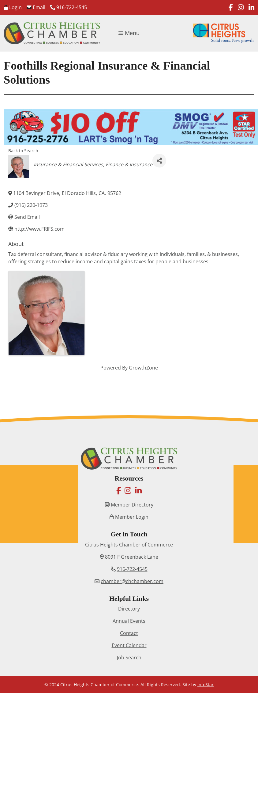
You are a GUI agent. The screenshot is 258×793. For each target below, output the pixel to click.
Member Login (131, 517)
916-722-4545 (68, 7)
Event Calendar (129, 645)
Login (13, 7)
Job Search (129, 657)
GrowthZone (143, 367)
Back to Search (23, 150)
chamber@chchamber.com (132, 581)
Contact (129, 633)
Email (36, 7)
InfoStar (205, 684)
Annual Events (129, 621)
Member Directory (132, 504)
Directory (129, 608)
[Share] (159, 161)
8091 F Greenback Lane (131, 556)
